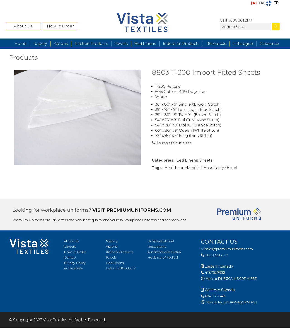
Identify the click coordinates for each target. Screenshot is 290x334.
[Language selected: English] (266, 3)
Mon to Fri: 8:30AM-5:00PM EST (230, 279)
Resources (216, 43)
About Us (23, 26)
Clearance (269, 43)
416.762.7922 (213, 273)
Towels (121, 43)
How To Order (60, 26)
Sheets (205, 160)
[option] (272, 3)
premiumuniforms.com (138, 210)
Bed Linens (145, 43)
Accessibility (73, 268)
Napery (40, 43)
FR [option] (276, 3)
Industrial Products (181, 43)
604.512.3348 (213, 296)
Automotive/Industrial (164, 252)
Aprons (61, 43)
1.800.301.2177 (214, 255)
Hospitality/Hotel (160, 241)
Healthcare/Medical (183, 168)
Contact (70, 257)
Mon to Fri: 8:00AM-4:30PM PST (231, 302)
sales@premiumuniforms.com (227, 249)
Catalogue (243, 43)
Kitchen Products (91, 43)
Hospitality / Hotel (220, 168)
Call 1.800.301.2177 (236, 20)
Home (20, 43)
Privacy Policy (74, 263)
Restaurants (156, 246)
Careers (70, 246)
